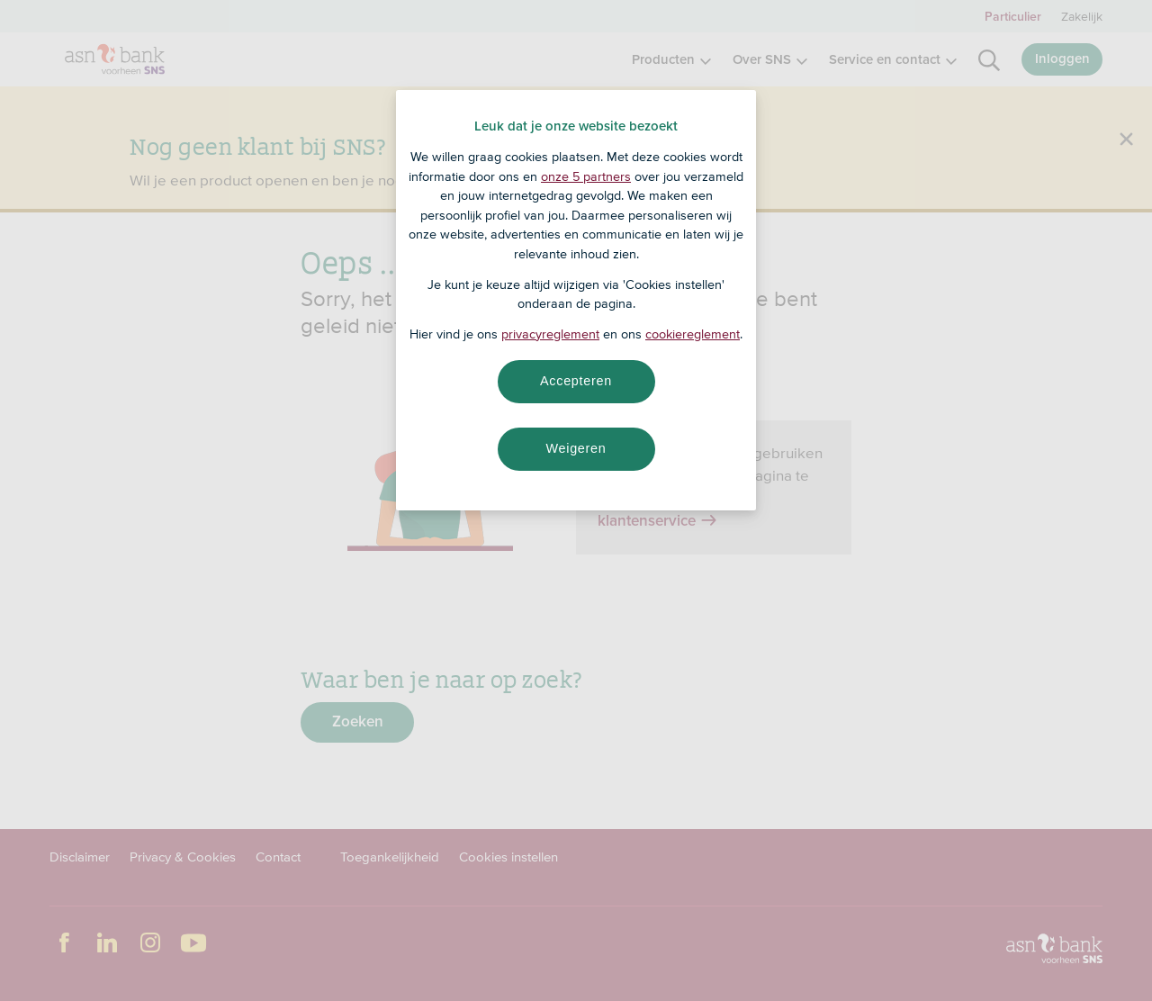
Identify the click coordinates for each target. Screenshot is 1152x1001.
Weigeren (575, 448)
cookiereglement (692, 334)
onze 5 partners (586, 176)
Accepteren (576, 381)
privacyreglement (550, 334)
